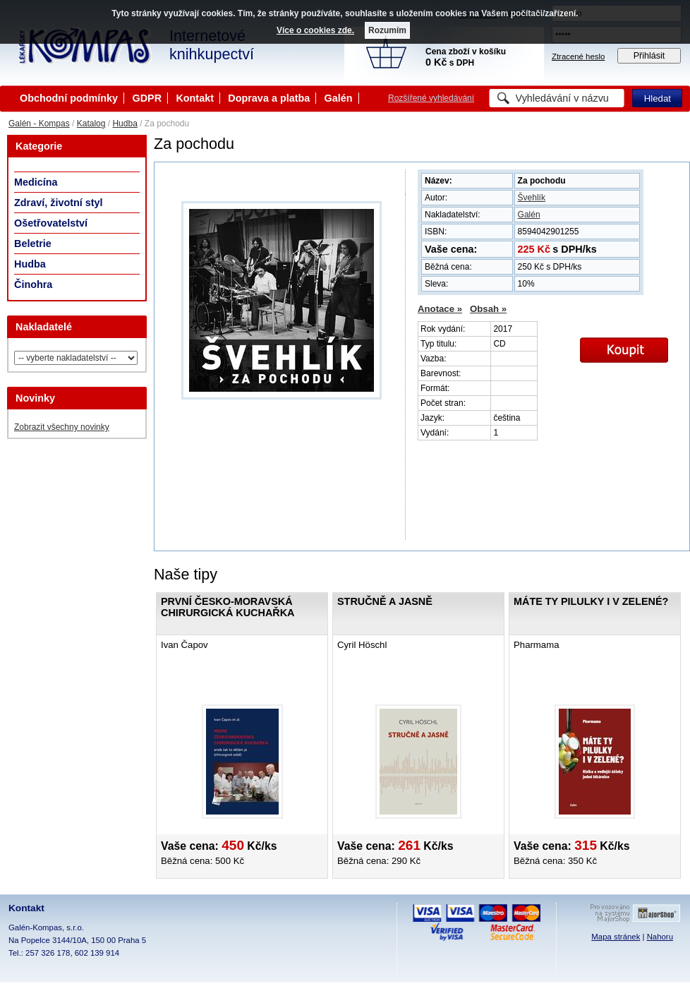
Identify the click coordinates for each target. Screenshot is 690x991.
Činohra (33, 284)
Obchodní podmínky (69, 98)
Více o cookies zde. (315, 30)
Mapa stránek (615, 936)
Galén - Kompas (39, 123)
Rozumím (387, 30)
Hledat (657, 98)
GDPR (147, 98)
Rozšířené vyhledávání (431, 98)
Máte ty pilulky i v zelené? (591, 601)
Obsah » (488, 309)
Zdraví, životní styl (58, 202)
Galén (339, 98)
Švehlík (531, 198)
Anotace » (440, 309)
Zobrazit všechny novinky (61, 427)
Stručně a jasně (384, 601)
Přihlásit (649, 56)
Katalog (91, 123)
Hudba (124, 123)
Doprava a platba (269, 98)
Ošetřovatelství (50, 223)
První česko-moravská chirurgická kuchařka (227, 607)
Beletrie (33, 243)
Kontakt (195, 98)
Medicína (36, 182)
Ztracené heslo (578, 56)
